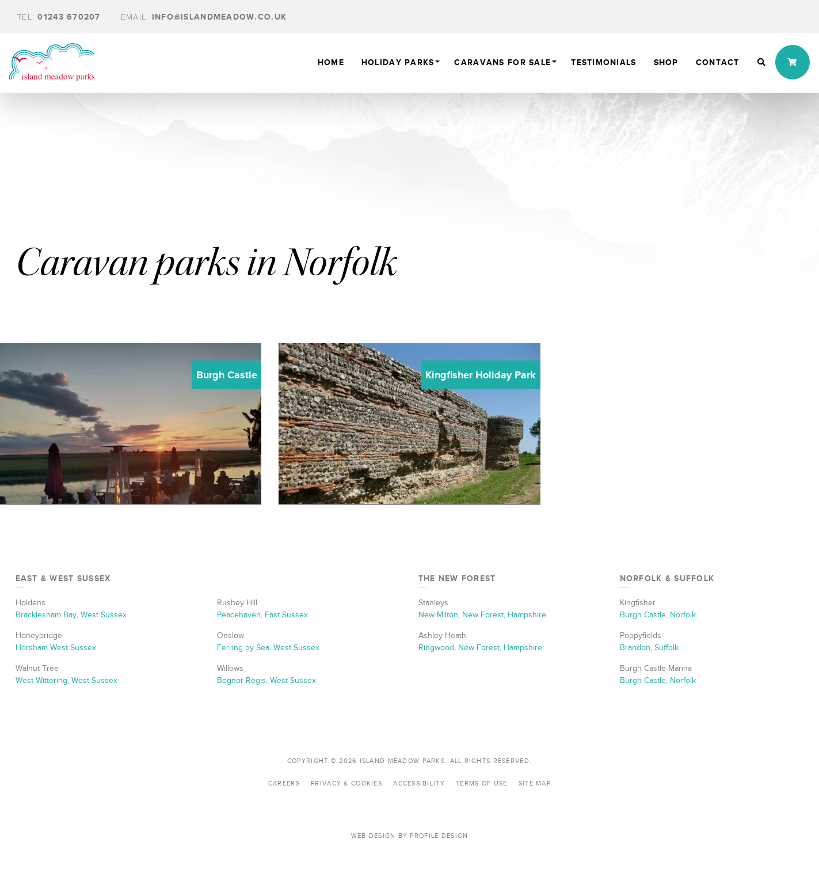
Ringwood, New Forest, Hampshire (480, 647)
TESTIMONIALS (603, 62)
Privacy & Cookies (346, 783)
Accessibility (419, 783)
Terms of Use (481, 783)
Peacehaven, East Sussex (262, 614)
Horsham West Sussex (56, 647)
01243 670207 (59, 16)
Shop (666, 62)
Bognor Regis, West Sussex (266, 680)
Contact (718, 62)
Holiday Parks (398, 62)
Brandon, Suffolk (649, 647)
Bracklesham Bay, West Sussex (71, 614)
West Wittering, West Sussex (66, 680)
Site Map (535, 783)
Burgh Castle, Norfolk (658, 614)
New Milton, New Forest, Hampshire (482, 614)
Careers (284, 783)
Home (331, 62)
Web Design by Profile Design (409, 835)
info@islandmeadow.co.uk (204, 16)
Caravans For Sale (502, 62)
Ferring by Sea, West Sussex (268, 647)
